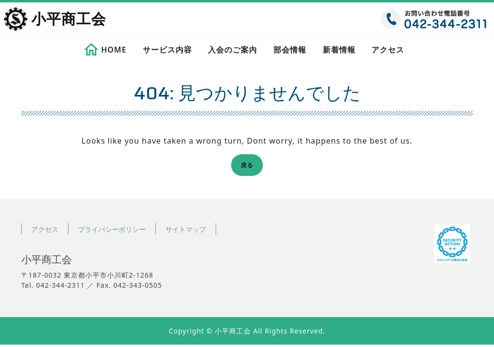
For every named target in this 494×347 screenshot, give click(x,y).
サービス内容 (167, 49)
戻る (250, 166)
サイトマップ (185, 229)
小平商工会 (68, 19)
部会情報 (290, 49)
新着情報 (339, 49)
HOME (113, 49)
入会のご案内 (232, 49)
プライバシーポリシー (112, 229)
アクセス (387, 49)
